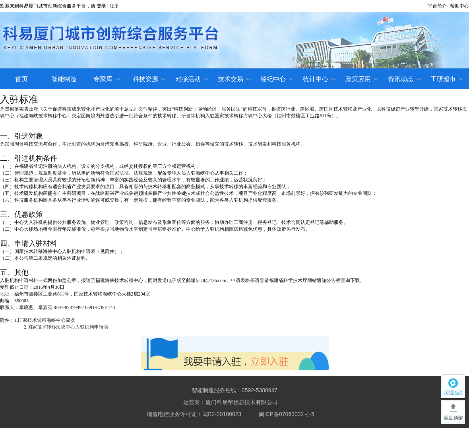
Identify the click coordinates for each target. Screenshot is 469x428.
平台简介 (437, 6)
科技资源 (149, 79)
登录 (101, 6)
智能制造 (64, 79)
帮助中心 (459, 6)
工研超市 (446, 79)
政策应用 (361, 79)
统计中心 (319, 79)
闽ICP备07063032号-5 (286, 414)
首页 (21, 79)
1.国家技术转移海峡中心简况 (44, 320)
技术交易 (234, 79)
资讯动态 (404, 79)
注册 (114, 6)
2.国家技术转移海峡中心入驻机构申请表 (66, 327)
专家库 (106, 79)
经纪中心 (276, 79)
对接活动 (191, 79)
